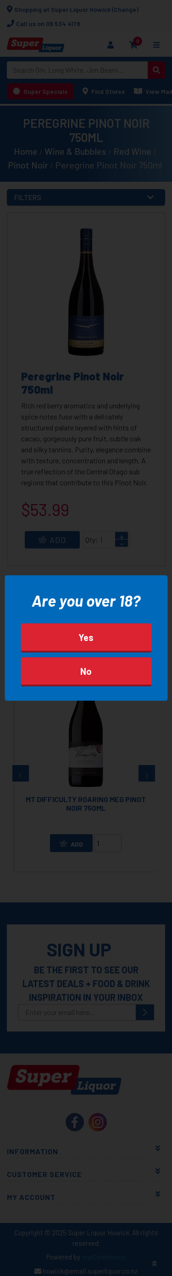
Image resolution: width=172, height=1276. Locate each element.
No (86, 671)
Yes (86, 637)
